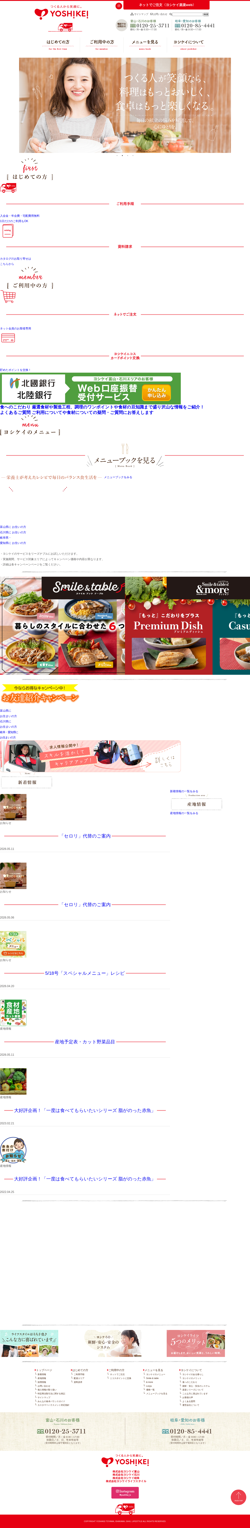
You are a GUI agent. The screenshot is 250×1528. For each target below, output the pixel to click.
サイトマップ (139, 14)
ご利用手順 (79, 1374)
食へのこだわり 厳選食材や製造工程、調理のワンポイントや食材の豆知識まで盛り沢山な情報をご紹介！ (102, 407)
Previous (16, 105)
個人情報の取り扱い (47, 1389)
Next (233, 105)
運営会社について (190, 1405)
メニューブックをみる (118, 477)
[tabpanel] (125, 105)
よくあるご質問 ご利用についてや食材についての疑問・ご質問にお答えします (77, 412)
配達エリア (79, 1378)
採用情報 (42, 1382)
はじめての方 (58, 46)
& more (149, 1382)
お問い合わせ (158, 14)
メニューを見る (145, 46)
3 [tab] (127, 155)
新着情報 (42, 1374)
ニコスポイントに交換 (120, 1378)
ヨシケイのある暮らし (193, 1374)
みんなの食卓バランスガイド (51, 1401)
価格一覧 (150, 1389)
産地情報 (42, 1378)
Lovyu (149, 1386)
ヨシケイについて (188, 46)
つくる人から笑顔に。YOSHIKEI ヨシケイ (61, 18)
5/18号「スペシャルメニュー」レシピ (85, 973)
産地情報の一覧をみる (184, 813)
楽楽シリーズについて (193, 1389)
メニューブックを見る (156, 1393)
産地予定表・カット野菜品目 (85, 1041)
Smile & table (152, 1378)
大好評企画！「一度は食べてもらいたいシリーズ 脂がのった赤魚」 (85, 1110)
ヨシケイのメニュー (155, 1374)
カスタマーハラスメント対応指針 (53, 1405)
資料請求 (78, 1382)
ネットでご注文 (117, 1374)
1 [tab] (117, 155)
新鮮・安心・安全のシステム (196, 1386)
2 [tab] (122, 155)
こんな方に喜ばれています (195, 1393)
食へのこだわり (189, 1382)
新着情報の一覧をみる (184, 791)
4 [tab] (133, 155)
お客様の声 (187, 1397)
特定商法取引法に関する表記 (51, 1393)
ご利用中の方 (101, 46)
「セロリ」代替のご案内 (85, 835)
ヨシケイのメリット (191, 1378)
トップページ (44, 1370)
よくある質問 (188, 1401)
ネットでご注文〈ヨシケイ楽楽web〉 (167, 5)
